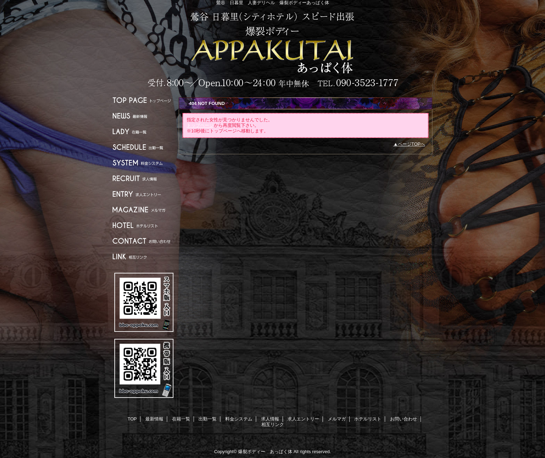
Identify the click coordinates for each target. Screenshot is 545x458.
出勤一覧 (144, 147)
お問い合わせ (144, 241)
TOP (144, 100)
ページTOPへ (411, 144)
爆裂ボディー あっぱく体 (272, 49)
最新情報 (144, 116)
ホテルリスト (144, 225)
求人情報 (144, 178)
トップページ (200, 125)
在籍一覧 (144, 131)
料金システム (144, 163)
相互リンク (144, 257)
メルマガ (144, 210)
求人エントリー (144, 194)
